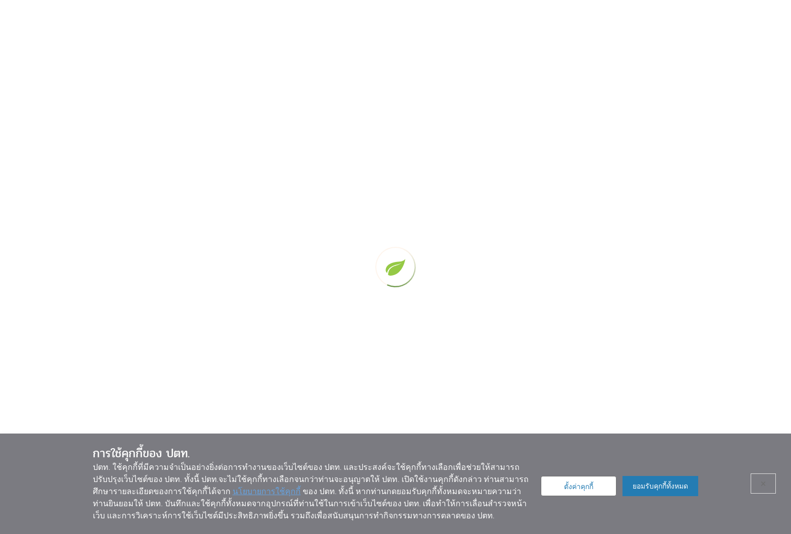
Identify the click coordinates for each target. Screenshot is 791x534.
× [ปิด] (763, 483)
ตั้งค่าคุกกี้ (578, 487)
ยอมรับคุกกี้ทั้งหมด (660, 486)
